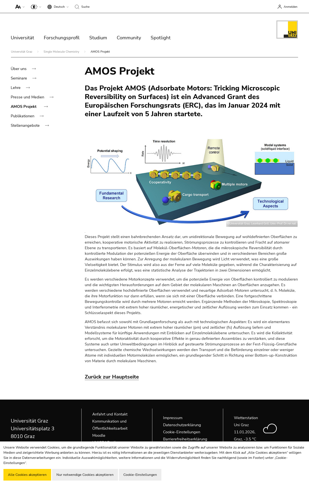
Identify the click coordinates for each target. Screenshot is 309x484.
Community (129, 38)
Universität (22, 38)
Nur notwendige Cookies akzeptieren (85, 474)
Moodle (98, 435)
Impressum (172, 417)
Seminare (19, 78)
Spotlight (161, 38)
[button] (19, 6)
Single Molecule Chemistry (62, 52)
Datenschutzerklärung (182, 425)
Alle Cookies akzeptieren (27, 474)
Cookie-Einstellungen (181, 432)
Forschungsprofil (62, 38)
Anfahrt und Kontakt (109, 414)
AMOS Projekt (24, 106)
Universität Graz (22, 52)
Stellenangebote (26, 125)
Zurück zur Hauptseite (112, 376)
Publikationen (23, 116)
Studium (98, 38)
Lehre (16, 87)
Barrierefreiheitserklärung (185, 439)
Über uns (19, 68)
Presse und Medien (28, 97)
